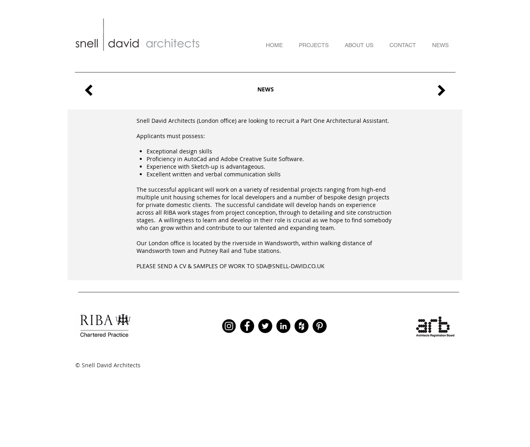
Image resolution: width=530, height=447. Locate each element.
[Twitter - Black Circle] (265, 326)
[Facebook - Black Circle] (247, 326)
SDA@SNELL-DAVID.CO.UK (290, 266)
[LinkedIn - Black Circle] (283, 326)
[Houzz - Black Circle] (301, 326)
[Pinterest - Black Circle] (320, 326)
